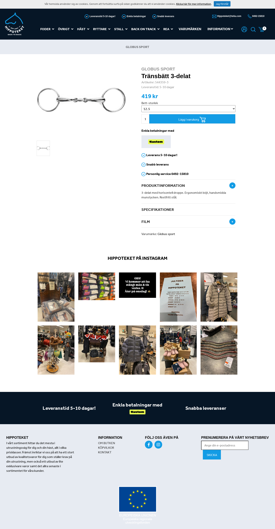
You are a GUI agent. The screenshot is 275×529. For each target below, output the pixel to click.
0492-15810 (258, 16)
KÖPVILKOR (106, 448)
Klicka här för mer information (193, 4)
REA (168, 29)
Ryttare (102, 29)
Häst (84, 29)
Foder (48, 29)
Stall (121, 29)
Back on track (146, 29)
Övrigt (66, 29)
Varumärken (190, 29)
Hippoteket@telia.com (228, 16)
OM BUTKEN (106, 443)
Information (220, 29)
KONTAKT (104, 452)
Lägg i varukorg (192, 120)
